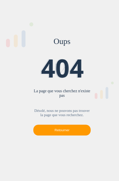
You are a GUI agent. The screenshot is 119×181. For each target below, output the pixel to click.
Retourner (62, 130)
